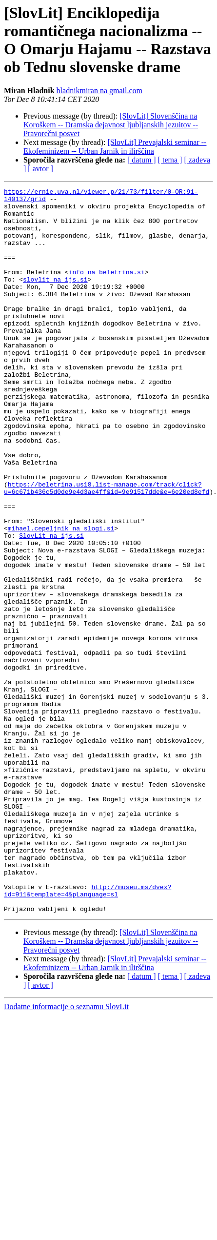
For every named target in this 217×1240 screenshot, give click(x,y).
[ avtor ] (40, 168)
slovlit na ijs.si (55, 298)
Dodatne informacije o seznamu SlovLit (66, 1151)
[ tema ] (170, 160)
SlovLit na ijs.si (51, 605)
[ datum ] (141, 160)
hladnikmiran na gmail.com (99, 90)
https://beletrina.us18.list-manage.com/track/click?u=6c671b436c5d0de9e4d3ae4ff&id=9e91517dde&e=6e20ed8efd (106, 548)
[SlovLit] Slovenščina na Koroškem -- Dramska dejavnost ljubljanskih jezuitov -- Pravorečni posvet (110, 125)
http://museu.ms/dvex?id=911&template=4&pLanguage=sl (87, 1031)
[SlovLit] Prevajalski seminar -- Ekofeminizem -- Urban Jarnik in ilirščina (114, 146)
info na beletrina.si (107, 289)
